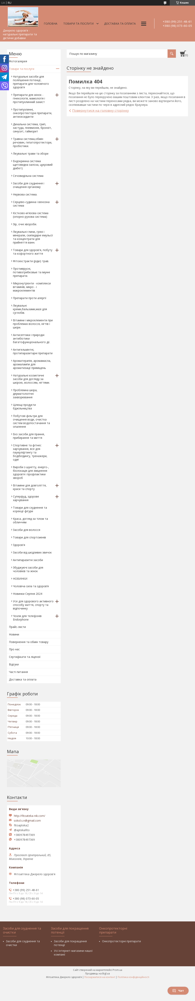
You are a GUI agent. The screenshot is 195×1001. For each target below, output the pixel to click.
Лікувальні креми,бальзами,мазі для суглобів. (30, 309)
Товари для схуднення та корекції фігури (30, 509)
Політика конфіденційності (133, 977)
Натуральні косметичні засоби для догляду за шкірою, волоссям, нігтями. (31, 378)
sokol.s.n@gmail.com (27, 820)
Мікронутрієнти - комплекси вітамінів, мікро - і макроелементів (32, 286)
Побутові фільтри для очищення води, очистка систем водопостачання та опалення (31, 421)
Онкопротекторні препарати (121, 941)
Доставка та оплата (120, 23)
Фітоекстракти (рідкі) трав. (31, 261)
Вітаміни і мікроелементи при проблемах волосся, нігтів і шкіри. (33, 323)
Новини (14, 634)
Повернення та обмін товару (28, 642)
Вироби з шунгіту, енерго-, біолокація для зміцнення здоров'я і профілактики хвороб (31, 472)
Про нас (14, 649)
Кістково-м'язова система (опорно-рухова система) (30, 214)
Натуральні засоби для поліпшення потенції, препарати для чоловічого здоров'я (31, 82)
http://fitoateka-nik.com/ (29, 816)
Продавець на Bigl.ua (97, 973)
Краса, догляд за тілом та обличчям (30, 520)
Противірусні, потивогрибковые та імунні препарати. (31, 272)
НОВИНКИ (20, 578)
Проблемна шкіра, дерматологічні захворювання (25, 393)
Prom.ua (117, 970)
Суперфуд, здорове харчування (26, 498)
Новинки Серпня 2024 (27, 594)
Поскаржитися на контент (99, 977)
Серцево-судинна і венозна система (31, 203)
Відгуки (14, 664)
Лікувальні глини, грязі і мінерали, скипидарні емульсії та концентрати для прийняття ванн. (33, 237)
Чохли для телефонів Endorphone (27, 617)
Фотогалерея (18, 61)
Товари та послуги (78, 23)
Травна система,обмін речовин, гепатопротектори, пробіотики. (32, 142)
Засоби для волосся (26, 530)
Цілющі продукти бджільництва (24, 406)
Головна (50, 23)
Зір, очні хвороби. (25, 224)
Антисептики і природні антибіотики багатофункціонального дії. (31, 338)
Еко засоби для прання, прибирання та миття (29, 436)
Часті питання (18, 672)
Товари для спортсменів (29, 537)
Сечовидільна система (28, 176)
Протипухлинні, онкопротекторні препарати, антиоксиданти (32, 113)
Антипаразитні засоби (28, 560)
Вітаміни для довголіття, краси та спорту (30, 487)
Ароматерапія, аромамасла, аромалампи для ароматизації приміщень (32, 364)
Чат (178, 990)
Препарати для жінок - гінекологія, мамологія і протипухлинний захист (29, 98)
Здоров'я (19, 545)
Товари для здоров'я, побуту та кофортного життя (32, 251)
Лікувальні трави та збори (30, 153)
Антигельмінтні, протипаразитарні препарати (33, 351)
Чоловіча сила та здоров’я (31, 586)
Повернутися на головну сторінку (100, 110)
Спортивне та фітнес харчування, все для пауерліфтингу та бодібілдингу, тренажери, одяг (30, 452)
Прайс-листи (17, 627)
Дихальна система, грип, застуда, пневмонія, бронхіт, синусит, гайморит (32, 127)
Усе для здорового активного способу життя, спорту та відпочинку (33, 604)
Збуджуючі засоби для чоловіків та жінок (28, 569)
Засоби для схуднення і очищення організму (28, 185)
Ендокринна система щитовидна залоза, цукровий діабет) (33, 164)
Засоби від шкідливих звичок (32, 552)
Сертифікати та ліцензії (25, 657)
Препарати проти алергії (29, 298)
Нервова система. (25, 194)
